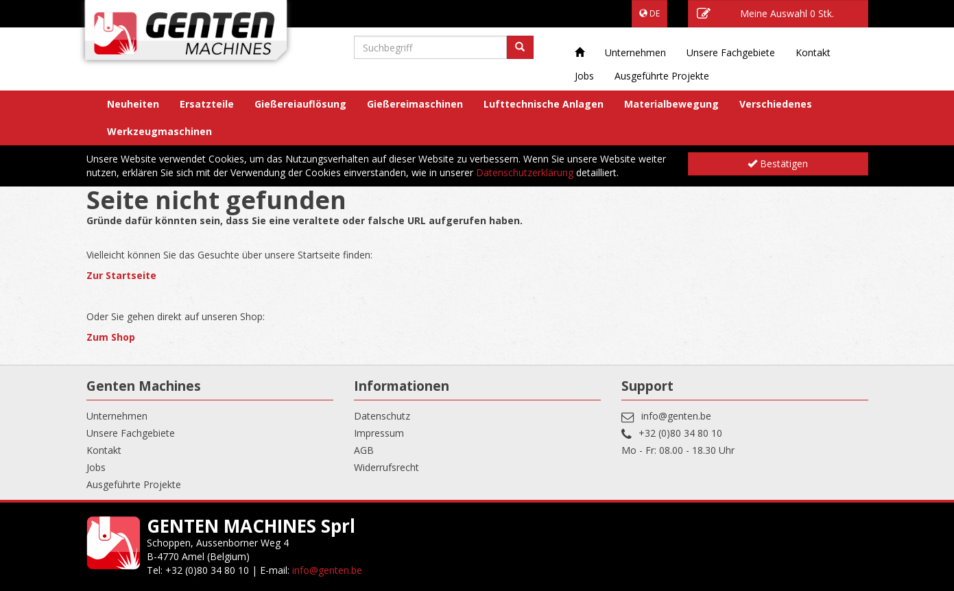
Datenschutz (382, 415)
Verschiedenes (775, 103)
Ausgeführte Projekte (662, 75)
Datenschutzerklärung (524, 172)
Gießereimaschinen (415, 103)
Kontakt (813, 52)
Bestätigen (778, 163)
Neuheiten (133, 103)
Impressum (379, 432)
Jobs (584, 75)
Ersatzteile (207, 103)
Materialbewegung (671, 103)
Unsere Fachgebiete (731, 52)
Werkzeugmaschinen (159, 131)
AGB (364, 450)
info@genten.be (676, 415)
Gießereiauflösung (300, 103)
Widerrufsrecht (386, 467)
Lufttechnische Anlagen (544, 103)
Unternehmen (635, 52)
